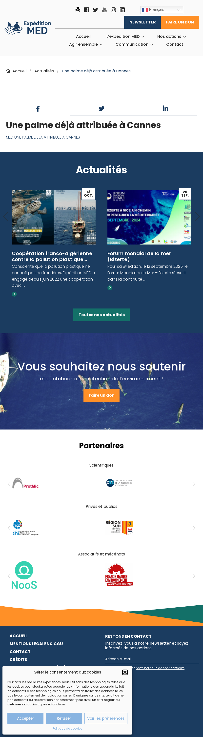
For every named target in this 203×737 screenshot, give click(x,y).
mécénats (115, 554)
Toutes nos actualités (102, 315)
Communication (132, 44)
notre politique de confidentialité (160, 668)
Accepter (25, 718)
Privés (91, 506)
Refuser (64, 718)
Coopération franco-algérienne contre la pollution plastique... (52, 256)
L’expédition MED (123, 37)
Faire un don (180, 22)
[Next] (197, 217)
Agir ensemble (83, 44)
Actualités (44, 71)
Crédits (18, 659)
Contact (174, 44)
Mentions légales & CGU (36, 644)
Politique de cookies (67, 728)
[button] (124, 672)
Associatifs (88, 554)
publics (110, 506)
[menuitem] (83, 37)
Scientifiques (101, 465)
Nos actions (169, 37)
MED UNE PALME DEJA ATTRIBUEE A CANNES (43, 137)
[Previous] (5, 217)
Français (153, 10)
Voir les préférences (106, 718)
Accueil (83, 37)
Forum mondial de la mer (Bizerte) (139, 256)
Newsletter (142, 22)
